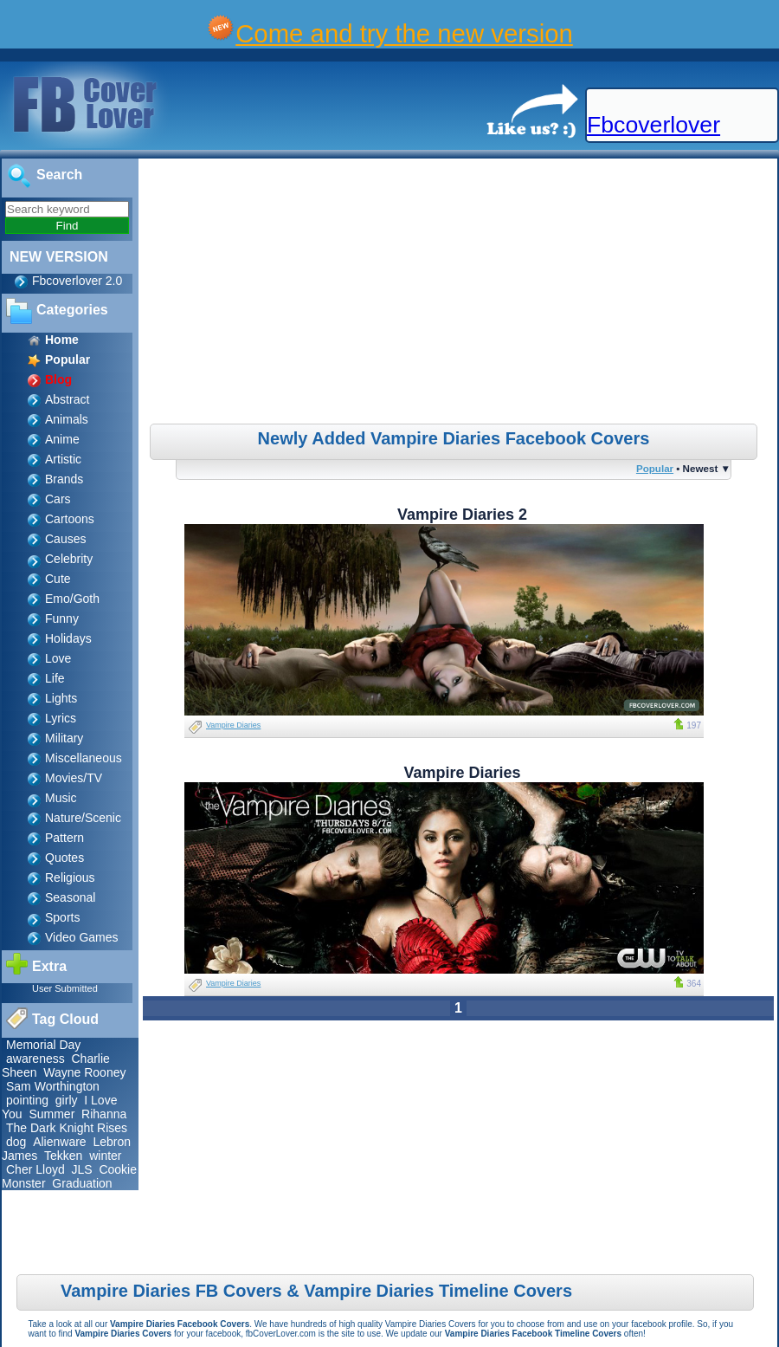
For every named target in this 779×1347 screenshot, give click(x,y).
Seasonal (70, 897)
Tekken (63, 1155)
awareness (35, 1058)
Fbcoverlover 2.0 (77, 281)
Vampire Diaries (233, 725)
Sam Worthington (53, 1086)
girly (66, 1100)
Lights (61, 698)
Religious (70, 877)
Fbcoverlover (653, 125)
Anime (62, 439)
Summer (51, 1114)
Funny (62, 618)
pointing (27, 1100)
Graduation (82, 1183)
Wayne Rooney (84, 1072)
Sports (62, 917)
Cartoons (69, 519)
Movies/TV (73, 778)
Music (61, 798)
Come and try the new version (404, 33)
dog (16, 1142)
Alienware (59, 1142)
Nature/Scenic (83, 818)
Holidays (68, 638)
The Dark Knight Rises (66, 1128)
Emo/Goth (72, 599)
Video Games (82, 937)
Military (64, 738)
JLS (81, 1169)
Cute (58, 579)
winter (105, 1155)
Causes (65, 539)
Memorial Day (43, 1045)
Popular (654, 468)
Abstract (67, 399)
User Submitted (65, 988)
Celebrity (69, 559)
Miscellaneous (83, 758)
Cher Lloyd (35, 1169)
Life (55, 678)
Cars (58, 499)
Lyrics (60, 718)
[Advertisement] (460, 293)
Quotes (64, 858)
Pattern (64, 838)
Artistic (63, 459)
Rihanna (103, 1114)
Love (58, 658)
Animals (66, 419)
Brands (64, 479)
